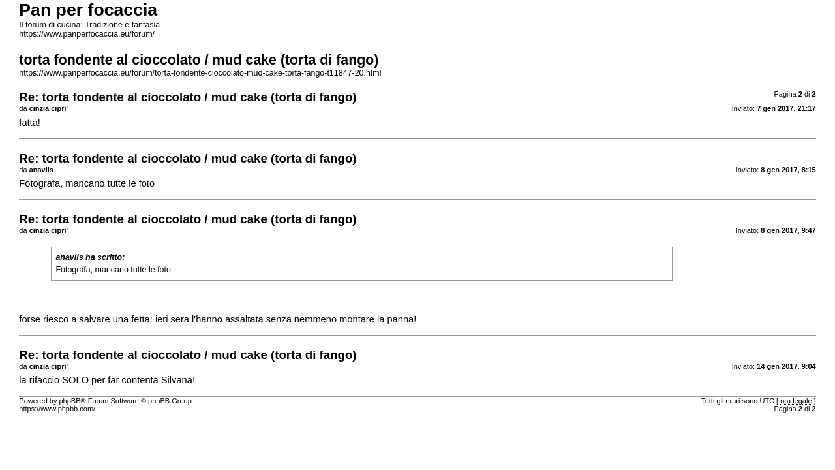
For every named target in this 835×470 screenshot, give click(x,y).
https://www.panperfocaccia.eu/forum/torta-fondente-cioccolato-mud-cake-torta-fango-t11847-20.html (200, 73)
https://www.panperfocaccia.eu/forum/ (87, 34)
